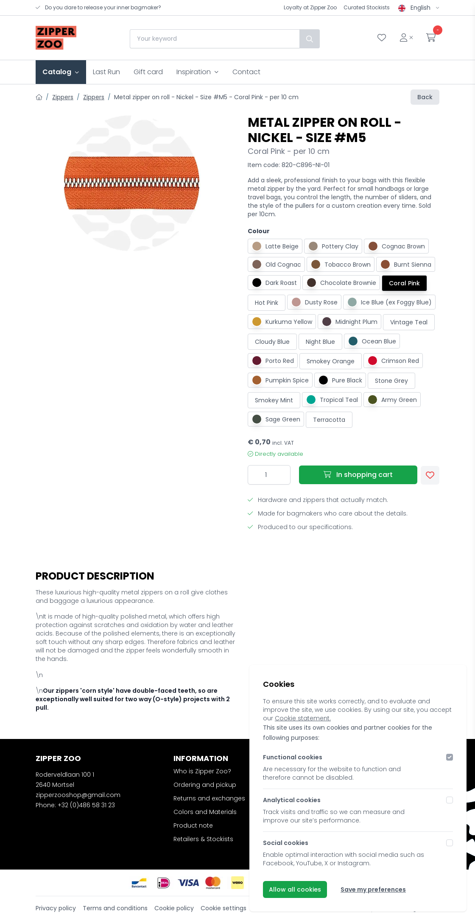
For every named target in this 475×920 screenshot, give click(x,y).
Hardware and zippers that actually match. (318, 500)
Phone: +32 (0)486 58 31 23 (75, 805)
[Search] (309, 38)
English (418, 7)
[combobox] (214, 38)
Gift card (148, 72)
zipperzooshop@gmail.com (78, 795)
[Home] (39, 97)
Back (425, 97)
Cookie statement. (303, 718)
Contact (246, 72)
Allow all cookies (295, 889)
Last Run (106, 72)
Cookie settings (223, 908)
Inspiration (197, 72)
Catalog (60, 72)
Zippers (62, 97)
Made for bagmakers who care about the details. (328, 513)
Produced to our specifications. (300, 527)
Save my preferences (373, 889)
